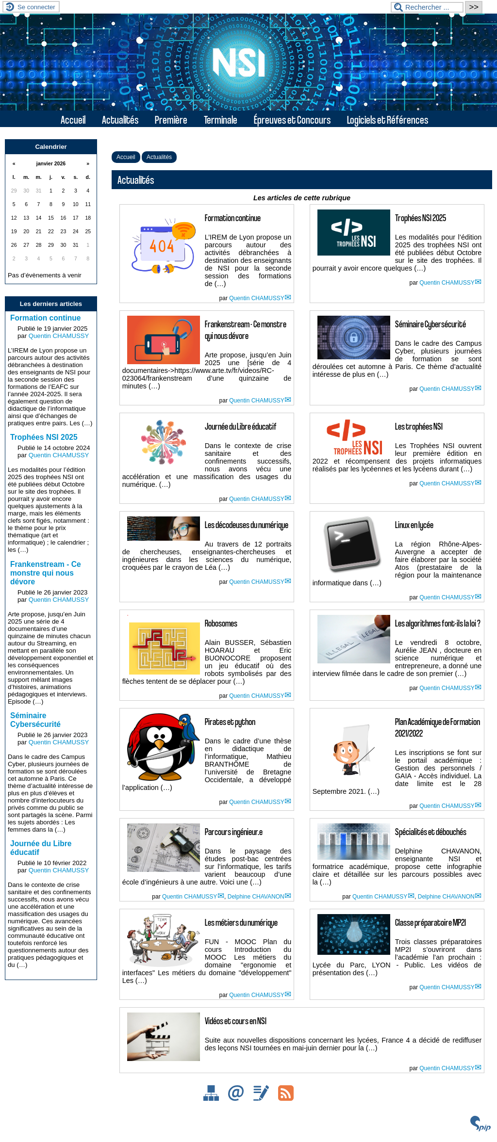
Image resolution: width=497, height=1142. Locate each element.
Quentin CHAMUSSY (256, 298)
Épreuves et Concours (292, 120)
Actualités (120, 120)
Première (171, 120)
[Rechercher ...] (427, 7)
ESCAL (469, 1136)
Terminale (220, 120)
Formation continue (45, 318)
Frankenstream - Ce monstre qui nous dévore (45, 573)
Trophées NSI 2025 (44, 437)
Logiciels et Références (387, 120)
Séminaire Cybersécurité (35, 719)
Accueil (73, 120)
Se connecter (36, 7)
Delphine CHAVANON (256, 896)
